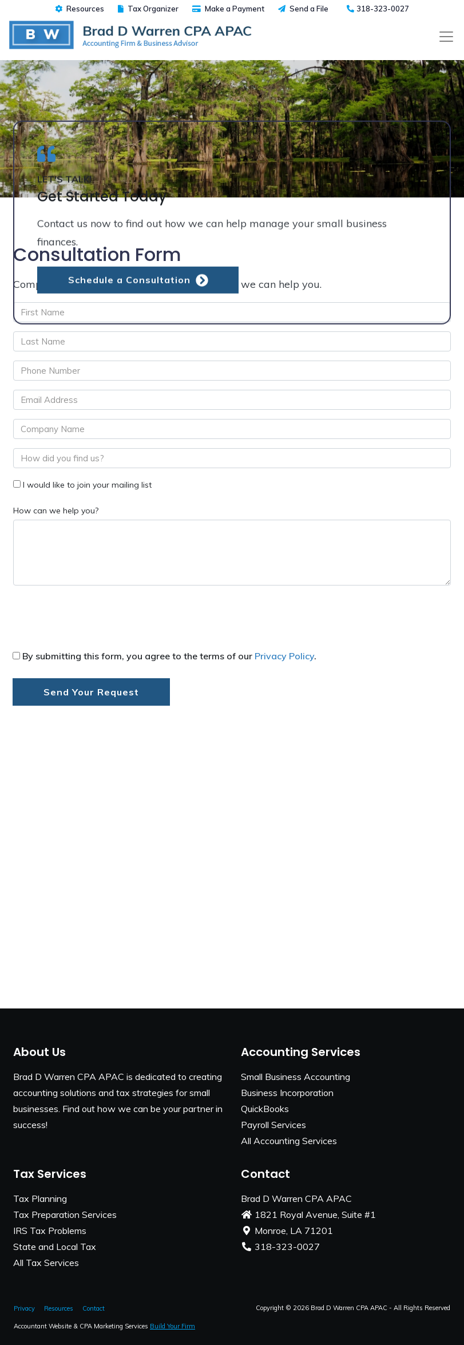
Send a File (303, 8)
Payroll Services (273, 1124)
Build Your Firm (172, 1326)
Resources (79, 8)
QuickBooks (265, 1108)
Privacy (24, 1308)
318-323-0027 (378, 8)
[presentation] (100, 620)
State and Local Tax (54, 1246)
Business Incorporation (287, 1092)
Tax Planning (40, 1198)
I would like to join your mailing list (87, 485)
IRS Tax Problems (49, 1230)
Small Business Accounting (295, 1076)
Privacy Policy (284, 656)
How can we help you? (55, 510)
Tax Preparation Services (65, 1214)
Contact (93, 1308)
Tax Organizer (148, 8)
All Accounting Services (289, 1140)
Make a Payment (228, 8)
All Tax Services (46, 1262)
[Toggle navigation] (446, 37)
